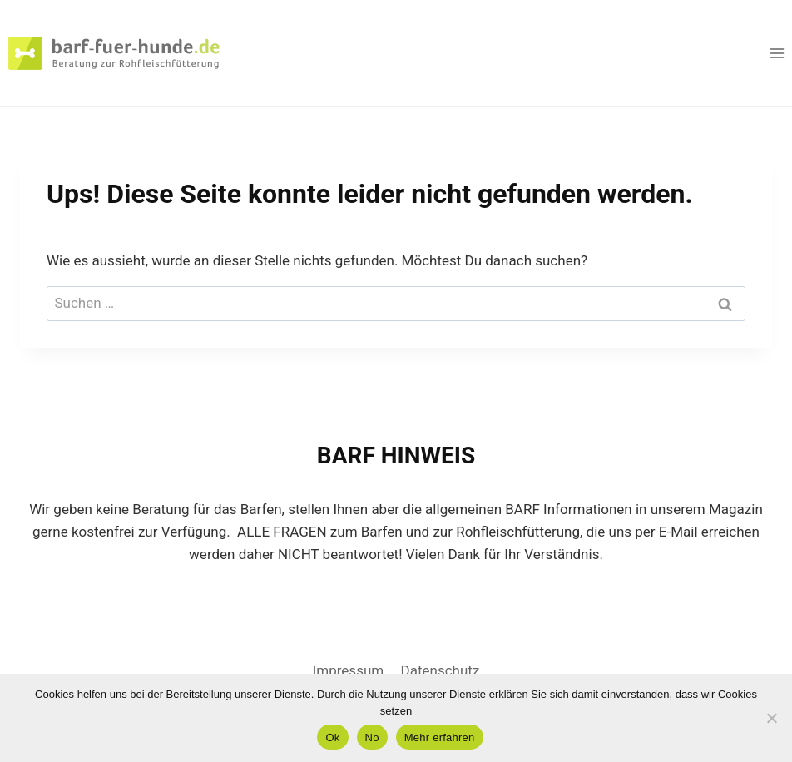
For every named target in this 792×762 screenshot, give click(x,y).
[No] (771, 718)
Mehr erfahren (439, 737)
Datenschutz (440, 670)
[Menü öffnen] (776, 53)
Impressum (348, 670)
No (372, 737)
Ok (332, 737)
